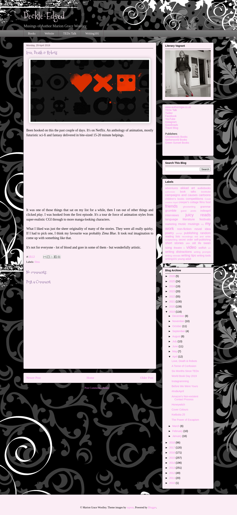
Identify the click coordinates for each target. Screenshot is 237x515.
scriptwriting (171, 240)
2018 (172, 442)
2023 (172, 291)
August (176, 336)
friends (171, 206)
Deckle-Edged (44, 16)
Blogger (152, 507)
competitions (194, 199)
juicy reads (198, 215)
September (179, 331)
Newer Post (33, 378)
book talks (188, 191)
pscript (179, 233)
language (171, 219)
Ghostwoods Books (176, 136)
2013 (172, 467)
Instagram (171, 121)
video (191, 247)
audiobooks (204, 188)
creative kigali (171, 202)
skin (188, 243)
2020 (172, 306)
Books (32, 33)
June (175, 346)
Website (49, 33)
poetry (169, 233)
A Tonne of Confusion (184, 366)
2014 (172, 462)
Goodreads (171, 124)
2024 (172, 286)
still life (196, 243)
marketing (170, 224)
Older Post (146, 378)
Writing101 (92, 33)
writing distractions (178, 252)
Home (90, 378)
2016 (172, 452)
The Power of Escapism (185, 419)
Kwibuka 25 (178, 414)
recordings (187, 236)
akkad (184, 188)
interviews (172, 215)
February (177, 431)
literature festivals (197, 219)
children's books (174, 198)
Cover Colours (180, 409)
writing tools (204, 255)
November (178, 321)
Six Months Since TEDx (185, 371)
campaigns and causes (181, 195)
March (176, 426)
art (193, 188)
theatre (178, 247)
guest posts (188, 211)
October (177, 326)
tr (184, 248)
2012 (172, 472)
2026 (172, 276)
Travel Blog (171, 127)
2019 (172, 311)
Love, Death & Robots (184, 361)
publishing (191, 233)
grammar (205, 206)
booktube (206, 192)
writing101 (171, 258)
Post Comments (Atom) (97, 388)
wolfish (202, 247)
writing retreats (173, 255)
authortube (170, 192)
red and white (203, 236)
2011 (172, 477)
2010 (172, 482)
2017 (172, 447)
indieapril (205, 210)
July (175, 341)
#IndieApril (178, 391)
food (208, 202)
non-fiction (184, 229)
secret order (186, 239)
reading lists (172, 236)
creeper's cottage (189, 202)
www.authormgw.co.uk (178, 107)
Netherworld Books (176, 139)
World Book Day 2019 (184, 376)
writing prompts (202, 252)
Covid (208, 199)
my (202, 224)
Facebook (170, 116)
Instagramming (180, 381)
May (175, 351)
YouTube (170, 118)
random (205, 233)
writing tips (188, 255)
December (178, 315)
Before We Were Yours (185, 386)
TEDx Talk (69, 33)
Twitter (169, 113)
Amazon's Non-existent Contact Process (185, 398)
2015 (172, 457)
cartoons (205, 195)
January (177, 436)
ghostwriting (189, 207)
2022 (172, 296)
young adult (184, 258)
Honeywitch (178, 404)
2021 (172, 301)
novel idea (202, 229)
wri (209, 248)
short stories (174, 243)
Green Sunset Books (177, 142)
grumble (170, 210)
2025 (172, 281)
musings (193, 224)
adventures (171, 188)
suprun (130, 507)
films (37, 262)
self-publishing (202, 239)
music (182, 224)
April (175, 356)
